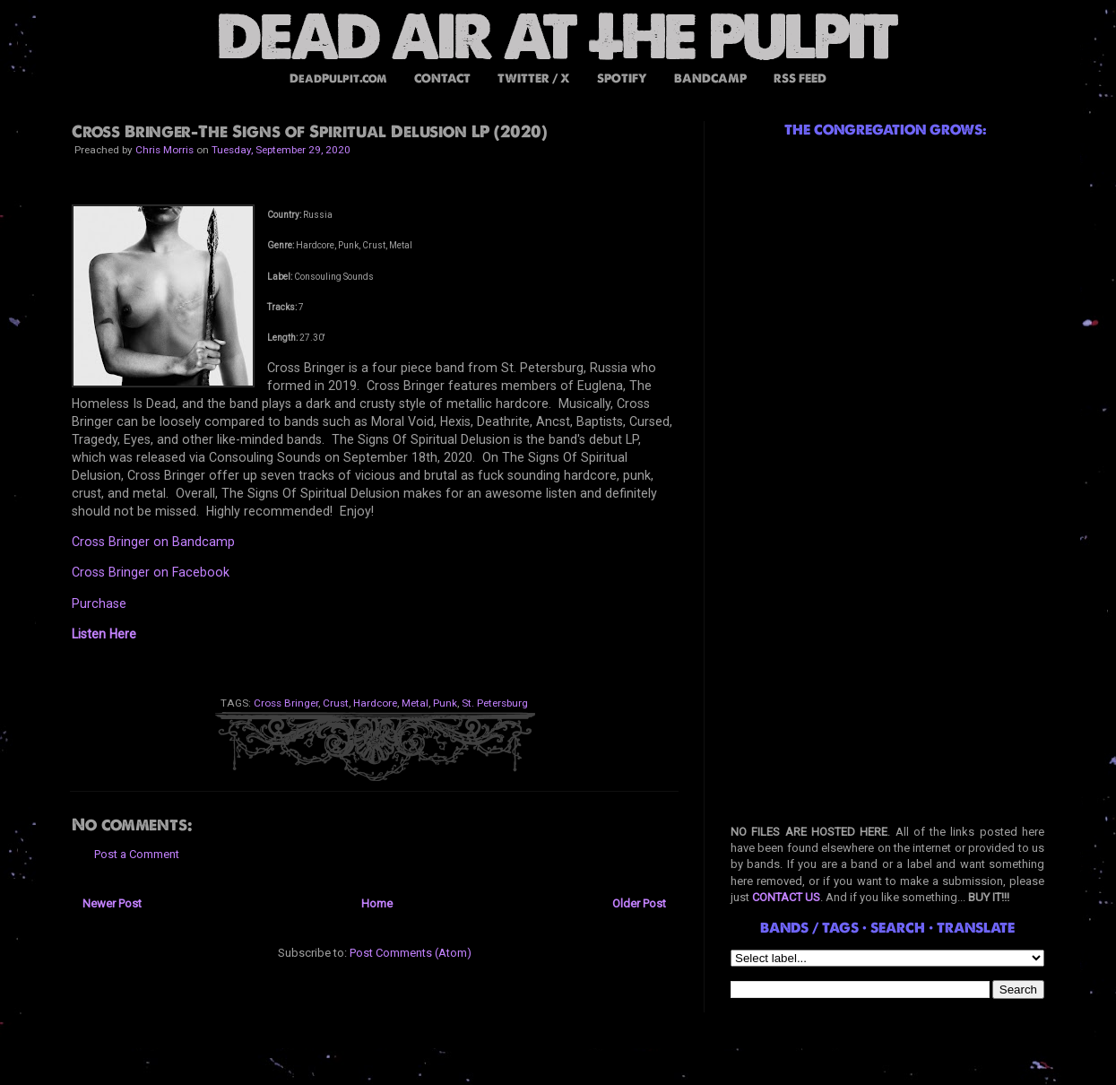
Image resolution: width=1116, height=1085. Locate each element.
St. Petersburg (495, 703)
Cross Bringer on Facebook (150, 572)
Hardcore (375, 703)
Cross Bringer (286, 703)
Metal (415, 703)
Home (377, 903)
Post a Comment (136, 854)
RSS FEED (800, 78)
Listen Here (104, 634)
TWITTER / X (533, 78)
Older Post (639, 903)
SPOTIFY (622, 78)
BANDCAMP (710, 78)
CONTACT (442, 78)
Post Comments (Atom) (410, 952)
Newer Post (112, 903)
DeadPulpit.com (338, 78)
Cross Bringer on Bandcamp (153, 541)
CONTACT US (786, 897)
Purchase (99, 603)
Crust (336, 703)
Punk (445, 703)
